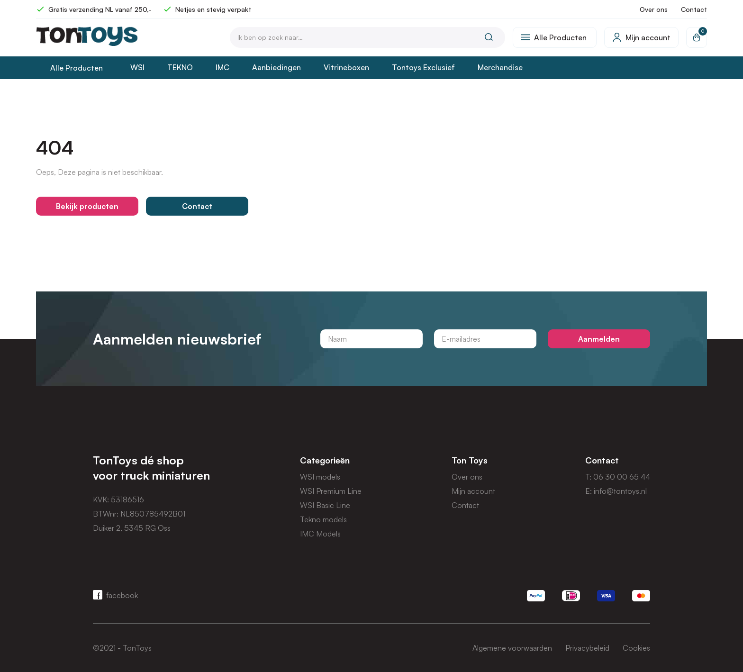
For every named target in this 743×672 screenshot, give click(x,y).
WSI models (320, 476)
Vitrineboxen (346, 67)
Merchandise (500, 67)
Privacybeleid (587, 648)
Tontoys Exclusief (423, 67)
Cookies (636, 648)
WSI (137, 67)
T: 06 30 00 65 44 (617, 476)
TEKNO (180, 67)
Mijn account (473, 491)
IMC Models (320, 533)
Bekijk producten (87, 206)
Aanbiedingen (276, 67)
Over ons (654, 9)
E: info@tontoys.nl (616, 491)
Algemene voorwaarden (512, 648)
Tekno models (323, 519)
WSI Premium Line (331, 491)
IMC (222, 67)
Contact (694, 9)
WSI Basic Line (325, 505)
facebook (115, 595)
